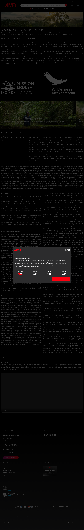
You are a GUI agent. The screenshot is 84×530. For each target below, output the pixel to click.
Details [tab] (42, 254)
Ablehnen (23, 279)
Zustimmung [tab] (23, 254)
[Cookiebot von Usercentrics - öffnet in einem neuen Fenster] (64, 250)
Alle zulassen (61, 279)
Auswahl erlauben (42, 279)
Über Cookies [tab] (61, 254)
